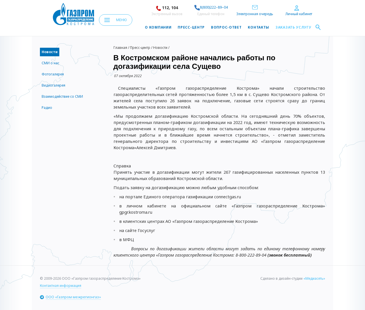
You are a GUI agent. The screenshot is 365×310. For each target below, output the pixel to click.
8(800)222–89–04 (211, 7)
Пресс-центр (191, 27)
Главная (120, 47)
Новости (160, 47)
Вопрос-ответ (226, 27)
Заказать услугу (293, 27)
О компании (158, 27)
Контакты (258, 27)
